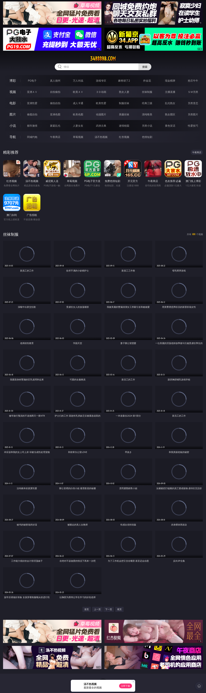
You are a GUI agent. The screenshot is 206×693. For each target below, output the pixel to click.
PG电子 (32, 80)
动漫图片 (101, 114)
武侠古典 (101, 125)
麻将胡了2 (124, 80)
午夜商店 (55, 137)
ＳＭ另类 (193, 92)
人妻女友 (78, 125)
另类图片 (193, 114)
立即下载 (125, 685)
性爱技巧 (193, 125)
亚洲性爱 (32, 103)
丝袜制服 (147, 92)
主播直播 (170, 92)
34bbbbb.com (103, 58)
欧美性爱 (101, 103)
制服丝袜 (124, 103)
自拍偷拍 (55, 92)
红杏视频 (124, 137)
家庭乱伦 (55, 125)
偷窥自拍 (32, 114)
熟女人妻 (124, 92)
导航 (12, 137)
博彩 (12, 80)
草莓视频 (78, 137)
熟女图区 (170, 114)
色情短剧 (147, 137)
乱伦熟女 (170, 103)
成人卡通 (78, 103)
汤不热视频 (101, 137)
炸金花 (147, 80)
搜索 (144, 67)
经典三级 (147, 103)
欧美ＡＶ (78, 92)
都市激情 (32, 125)
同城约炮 (32, 137)
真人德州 (55, 80)
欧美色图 (78, 114)
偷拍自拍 (55, 103)
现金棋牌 (170, 80)
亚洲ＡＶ (32, 92)
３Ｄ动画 (101, 92)
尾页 (119, 609)
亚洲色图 (55, 114)
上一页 (97, 609)
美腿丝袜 (124, 114)
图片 (12, 114)
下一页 (108, 609)
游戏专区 (101, 80)
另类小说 (147, 125)
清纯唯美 (147, 114)
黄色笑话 (170, 125)
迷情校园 (124, 125)
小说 (12, 125)
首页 (86, 609)
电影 (12, 103)
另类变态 (193, 103)
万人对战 (78, 80)
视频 (12, 92)
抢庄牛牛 (193, 80)
